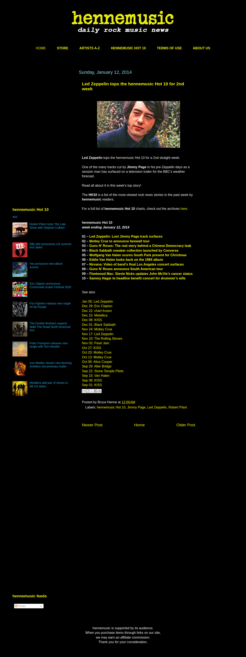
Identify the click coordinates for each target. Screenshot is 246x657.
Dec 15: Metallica (94, 315)
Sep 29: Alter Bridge (96, 366)
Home (139, 425)
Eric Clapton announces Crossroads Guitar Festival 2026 (50, 285)
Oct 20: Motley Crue (96, 352)
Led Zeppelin (157, 407)
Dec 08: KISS (92, 320)
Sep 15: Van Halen (96, 375)
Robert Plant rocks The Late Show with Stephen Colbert (48, 225)
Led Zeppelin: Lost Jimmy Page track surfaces (126, 236)
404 (14, 217)
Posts (20, 606)
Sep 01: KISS (92, 385)
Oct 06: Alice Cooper (97, 362)
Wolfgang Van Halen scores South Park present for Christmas (138, 255)
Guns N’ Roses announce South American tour (126, 269)
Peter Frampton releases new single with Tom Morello (49, 345)
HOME (41, 48)
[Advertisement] (43, 109)
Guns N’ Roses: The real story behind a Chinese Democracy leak (140, 246)
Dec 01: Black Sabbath (99, 324)
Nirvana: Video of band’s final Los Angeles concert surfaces (136, 264)
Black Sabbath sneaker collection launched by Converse (133, 250)
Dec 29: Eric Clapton (97, 306)
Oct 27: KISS (91, 348)
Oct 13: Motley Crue (96, 357)
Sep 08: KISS (92, 380)
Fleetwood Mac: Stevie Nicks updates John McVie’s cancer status (141, 273)
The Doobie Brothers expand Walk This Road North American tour (50, 327)
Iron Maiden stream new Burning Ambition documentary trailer (51, 364)
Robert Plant (177, 407)
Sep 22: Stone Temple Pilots (103, 371)
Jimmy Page (136, 407)
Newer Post (92, 425)
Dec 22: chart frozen (97, 311)
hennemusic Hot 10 (111, 407)
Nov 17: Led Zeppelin (97, 334)
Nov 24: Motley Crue (97, 329)
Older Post (185, 425)
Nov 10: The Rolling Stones (102, 338)
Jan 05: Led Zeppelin (97, 301)
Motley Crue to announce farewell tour (119, 241)
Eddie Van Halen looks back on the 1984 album (126, 259)
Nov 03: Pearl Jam (95, 343)
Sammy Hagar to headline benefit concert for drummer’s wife (137, 278)
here (184, 208)
